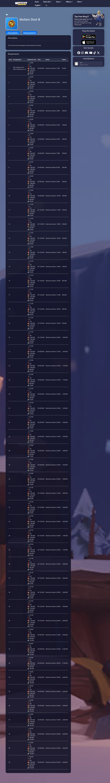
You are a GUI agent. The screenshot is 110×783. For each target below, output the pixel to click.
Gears (58, 2)
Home (37, 2)
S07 (81, 63)
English (37, 5)
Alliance (68, 2)
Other (79, 2)
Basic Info (46, 2)
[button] (46, 5)
